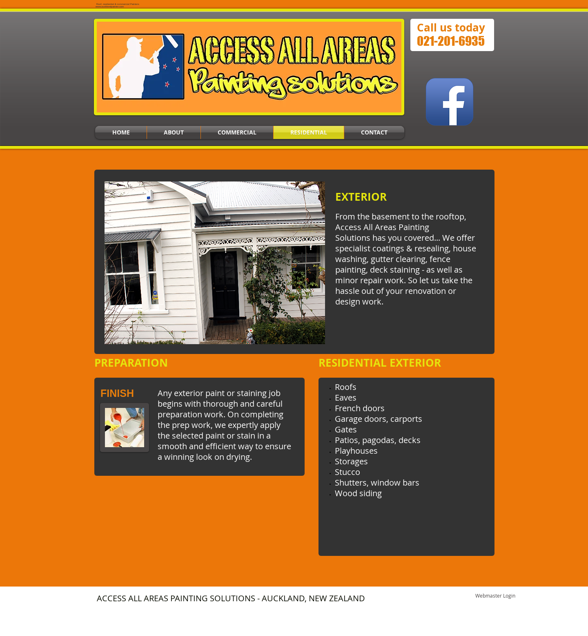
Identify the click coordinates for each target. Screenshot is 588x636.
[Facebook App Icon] (449, 101)
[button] (215, 262)
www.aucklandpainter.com (110, 6)
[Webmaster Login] (495, 596)
